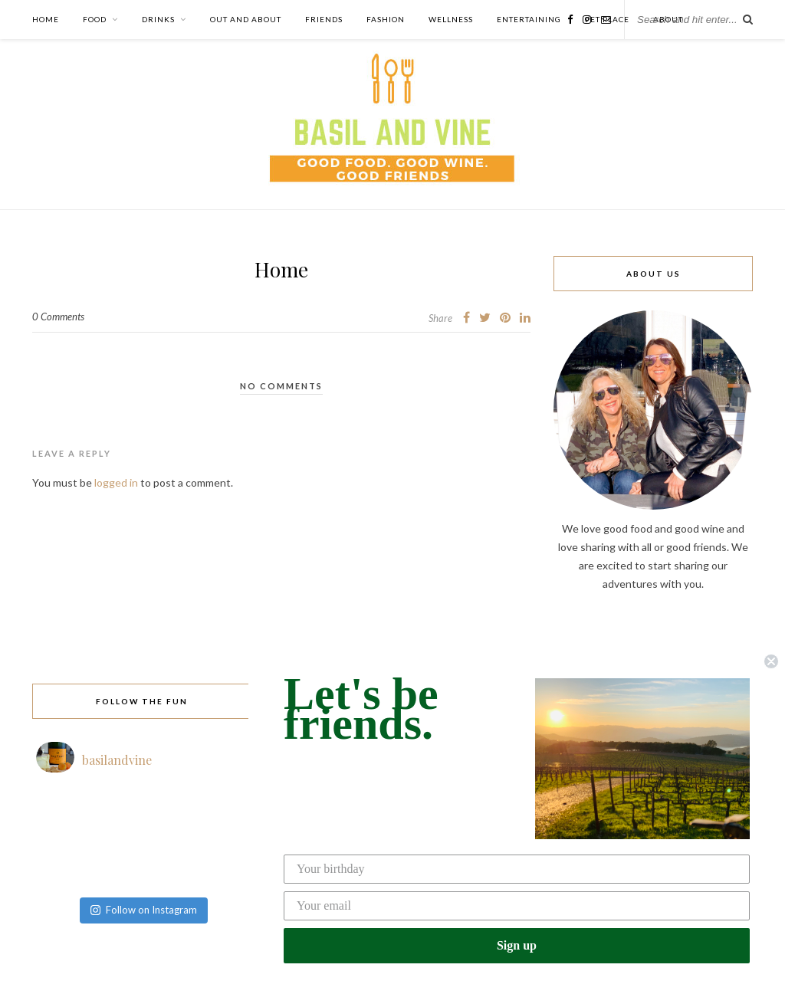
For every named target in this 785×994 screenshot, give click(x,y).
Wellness (451, 19)
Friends (324, 19)
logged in (116, 482)
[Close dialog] (771, 661)
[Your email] (517, 905)
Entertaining (529, 19)
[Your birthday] (517, 869)
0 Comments (58, 316)
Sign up (517, 945)
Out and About (245, 19)
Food (95, 19)
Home (45, 19)
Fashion (385, 19)
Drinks (158, 19)
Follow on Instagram (143, 910)
